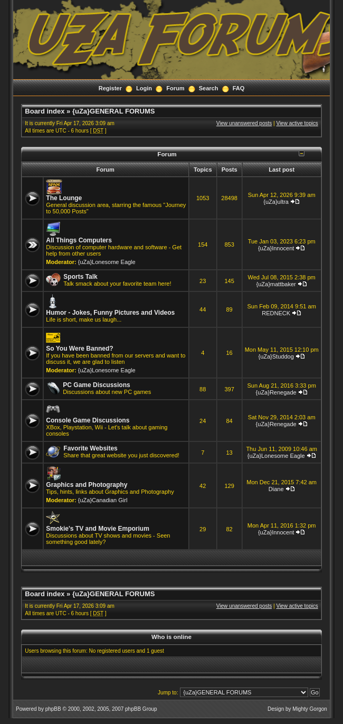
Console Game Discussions (87, 420)
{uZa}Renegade (276, 392)
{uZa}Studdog (275, 356)
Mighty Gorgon (309, 709)
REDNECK (276, 313)
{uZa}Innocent (276, 248)
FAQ (239, 88)
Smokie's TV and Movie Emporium (97, 528)
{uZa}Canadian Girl (103, 500)
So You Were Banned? (79, 348)
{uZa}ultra (276, 202)
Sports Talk (80, 276)
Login (144, 88)
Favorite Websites (90, 448)
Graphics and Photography (86, 484)
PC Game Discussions (96, 385)
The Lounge (64, 198)
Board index (44, 111)
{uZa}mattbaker (276, 284)
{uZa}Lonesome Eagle (107, 262)
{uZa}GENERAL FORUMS (113, 111)
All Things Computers (79, 240)
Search (208, 88)
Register (110, 88)
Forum (175, 88)
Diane (276, 489)
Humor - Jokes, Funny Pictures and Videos (110, 312)
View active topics (297, 123)
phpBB (53, 709)
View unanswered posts (244, 123)
